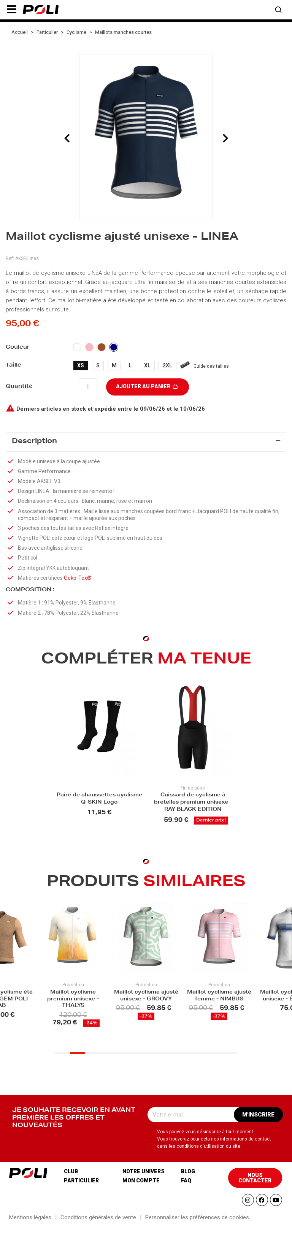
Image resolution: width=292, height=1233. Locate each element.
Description (34, 441)
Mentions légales (30, 1223)
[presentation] (66, 138)
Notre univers (143, 1177)
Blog (188, 1177)
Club (71, 1177)
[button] (11, 9)
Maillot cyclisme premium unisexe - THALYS (73, 1003)
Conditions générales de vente (98, 1223)
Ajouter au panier (147, 386)
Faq (186, 1186)
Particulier (81, 1186)
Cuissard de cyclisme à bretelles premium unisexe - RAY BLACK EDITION (193, 806)
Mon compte (141, 1186)
